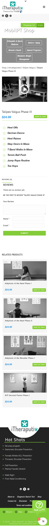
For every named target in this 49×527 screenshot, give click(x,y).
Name (6, 218)
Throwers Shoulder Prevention (18, 459)
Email (6, 225)
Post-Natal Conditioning (15, 479)
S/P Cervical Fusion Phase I (17, 395)
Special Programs (34, 50)
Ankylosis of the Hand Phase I (18, 283)
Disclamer (23, 501)
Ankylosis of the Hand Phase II (18, 321)
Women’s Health (14, 50)
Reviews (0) (7, 179)
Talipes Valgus (29, 67)
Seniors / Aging (34, 43)
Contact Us (12, 501)
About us (11, 497)
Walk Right (9, 475)
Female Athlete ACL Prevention (18, 456)
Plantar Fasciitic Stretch (15, 469)
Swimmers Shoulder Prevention (18, 450)
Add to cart (40, 117)
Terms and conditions (24, 505)
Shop (4, 67)
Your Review (8, 201)
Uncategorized (14, 67)
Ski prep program (12, 446)
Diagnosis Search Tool (26, 497)
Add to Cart (39, 290)
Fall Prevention (11, 465)
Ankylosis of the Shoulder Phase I (20, 358)
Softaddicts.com (29, 524)
